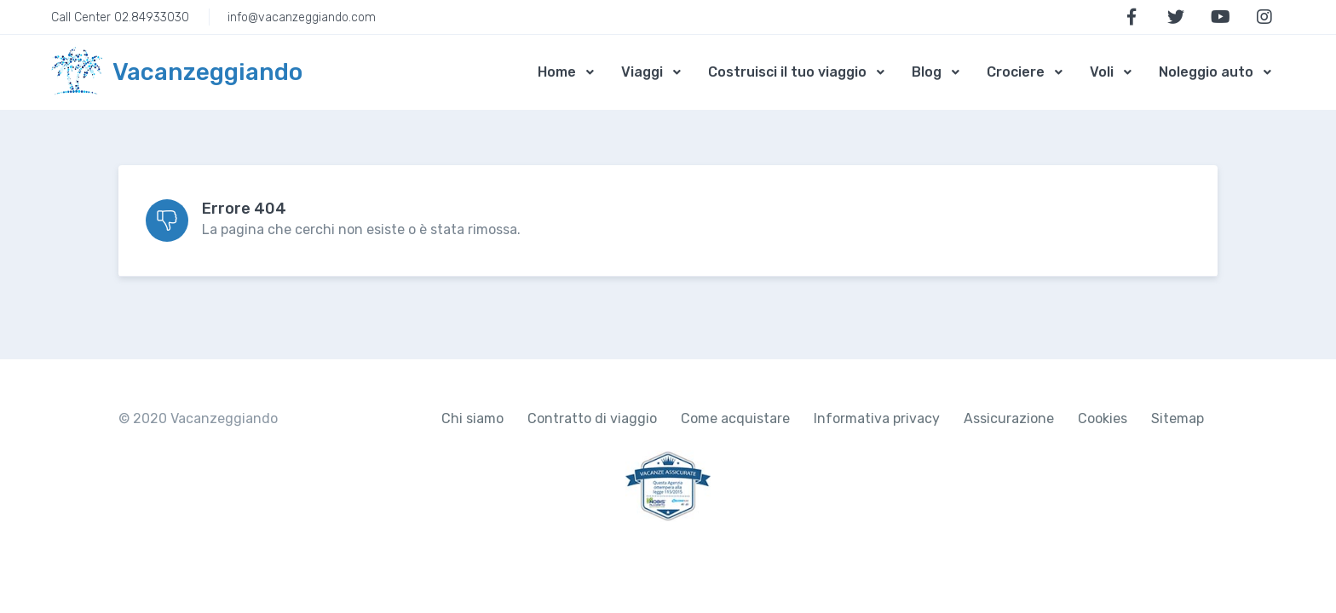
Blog (927, 72)
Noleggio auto (1206, 72)
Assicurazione (1009, 418)
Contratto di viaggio (592, 418)
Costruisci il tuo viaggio (787, 72)
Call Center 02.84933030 (120, 17)
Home (557, 72)
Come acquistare (735, 418)
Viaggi (642, 72)
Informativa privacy (877, 418)
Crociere (1016, 72)
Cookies (1102, 418)
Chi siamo (472, 418)
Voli (1102, 72)
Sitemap (1177, 418)
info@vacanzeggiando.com (301, 17)
